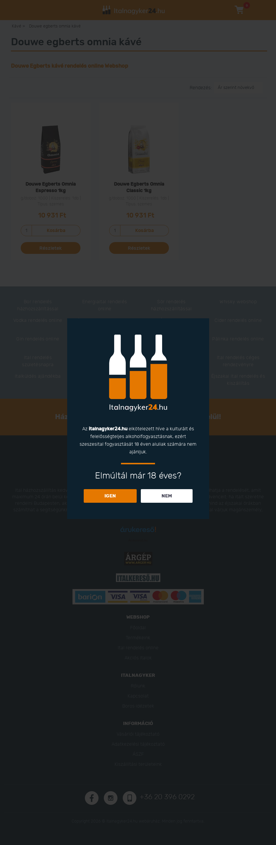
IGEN (110, 496)
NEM (167, 496)
